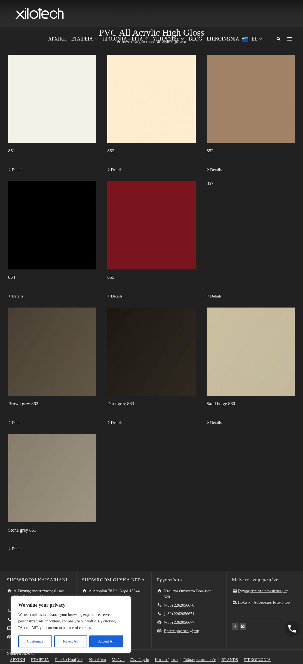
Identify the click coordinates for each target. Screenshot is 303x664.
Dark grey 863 (120, 403)
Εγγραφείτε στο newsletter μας (263, 591)
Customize (35, 641)
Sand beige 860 (221, 403)
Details (17, 169)
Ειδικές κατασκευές (199, 659)
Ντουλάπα (97, 659)
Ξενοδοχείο (139, 659)
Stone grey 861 (22, 530)
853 (210, 150)
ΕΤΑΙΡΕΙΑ (40, 659)
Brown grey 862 (23, 403)
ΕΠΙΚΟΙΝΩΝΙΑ (257, 659)
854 (11, 277)
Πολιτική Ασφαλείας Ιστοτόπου (264, 602)
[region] (71, 624)
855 (110, 277)
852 (110, 150)
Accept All (106, 641)
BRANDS (229, 659)
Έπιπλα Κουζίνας (69, 659)
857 (210, 183)
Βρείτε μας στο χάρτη (181, 631)
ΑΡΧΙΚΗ (17, 659)
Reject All (70, 641)
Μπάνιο (118, 659)
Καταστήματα (166, 659)
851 (11, 150)
